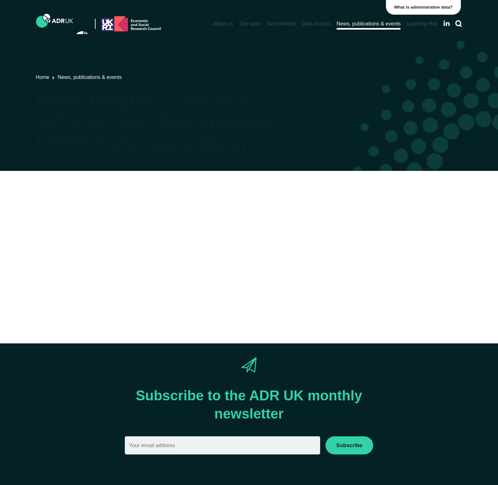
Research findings (154, 205)
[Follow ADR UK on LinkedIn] (446, 23)
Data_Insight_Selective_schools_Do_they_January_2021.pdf (223, 282)
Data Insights (194, 205)
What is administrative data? (425, 7)
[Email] (222, 445)
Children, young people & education (292, 205)
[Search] (458, 23)
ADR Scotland (230, 205)
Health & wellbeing (360, 205)
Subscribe (349, 445)
